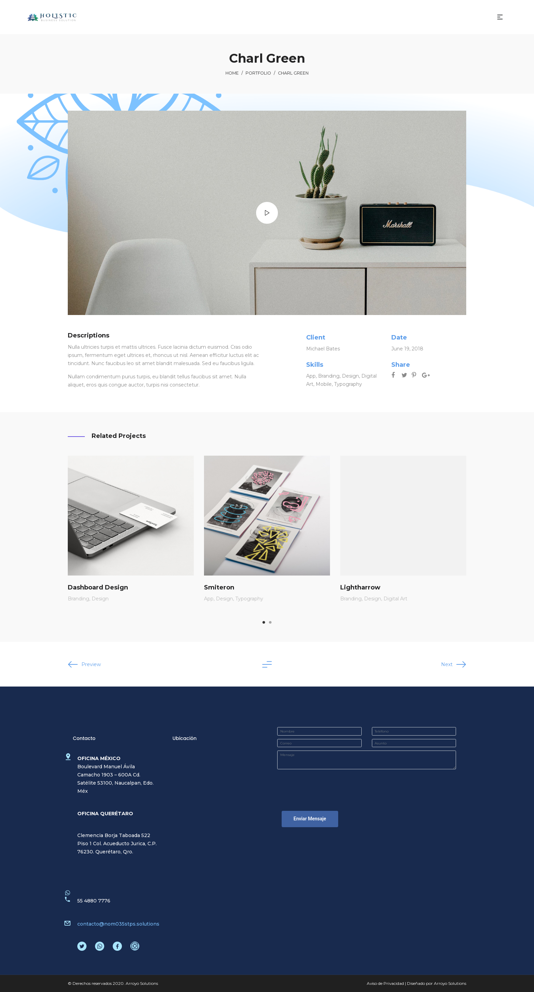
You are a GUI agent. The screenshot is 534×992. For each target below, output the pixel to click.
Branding (329, 376)
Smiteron (219, 587)
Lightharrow (360, 587)
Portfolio (258, 73)
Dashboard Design (98, 587)
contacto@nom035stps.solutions (118, 924)
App (311, 376)
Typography (348, 384)
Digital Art (395, 599)
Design (350, 376)
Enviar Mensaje (310, 818)
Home (232, 73)
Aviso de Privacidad (385, 983)
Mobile (324, 384)
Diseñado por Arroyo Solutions (436, 983)
